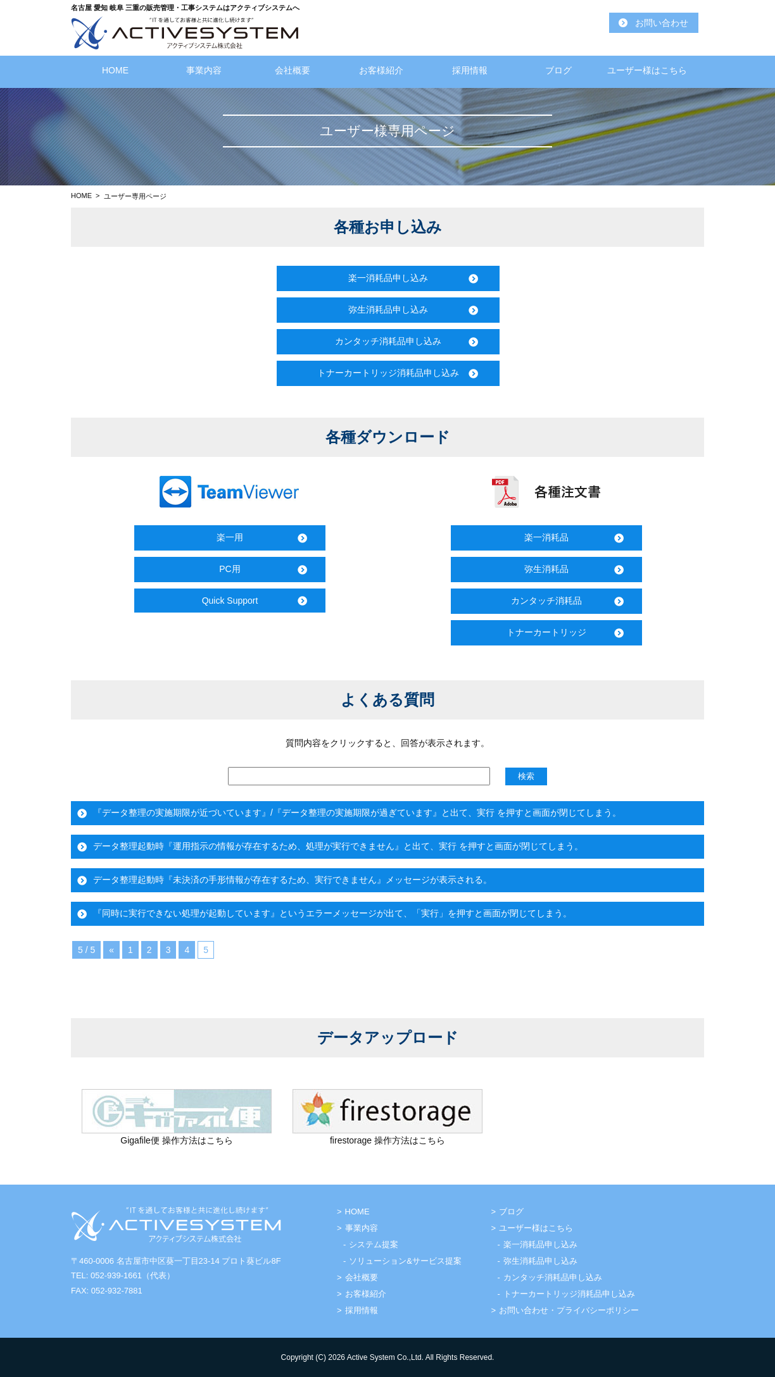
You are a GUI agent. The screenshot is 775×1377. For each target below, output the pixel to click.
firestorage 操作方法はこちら (387, 1140)
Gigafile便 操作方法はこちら (176, 1140)
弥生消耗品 (546, 569)
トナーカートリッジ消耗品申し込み (388, 373)
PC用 (229, 569)
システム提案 (373, 1244)
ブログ (558, 70)
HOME (115, 70)
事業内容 (204, 70)
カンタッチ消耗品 (546, 600)
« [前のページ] (111, 950)
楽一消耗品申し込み (388, 278)
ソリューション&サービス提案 (405, 1261)
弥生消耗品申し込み (388, 309)
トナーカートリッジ (546, 632)
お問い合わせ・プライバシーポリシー (569, 1310)
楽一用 (230, 537)
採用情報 (470, 70)
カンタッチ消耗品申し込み (388, 341)
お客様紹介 (381, 70)
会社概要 (292, 70)
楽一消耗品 (546, 537)
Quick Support (230, 600)
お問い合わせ (661, 23)
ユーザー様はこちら (647, 70)
